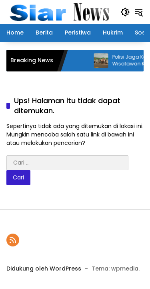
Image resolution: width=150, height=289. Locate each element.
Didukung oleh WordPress (43, 269)
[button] (125, 12)
